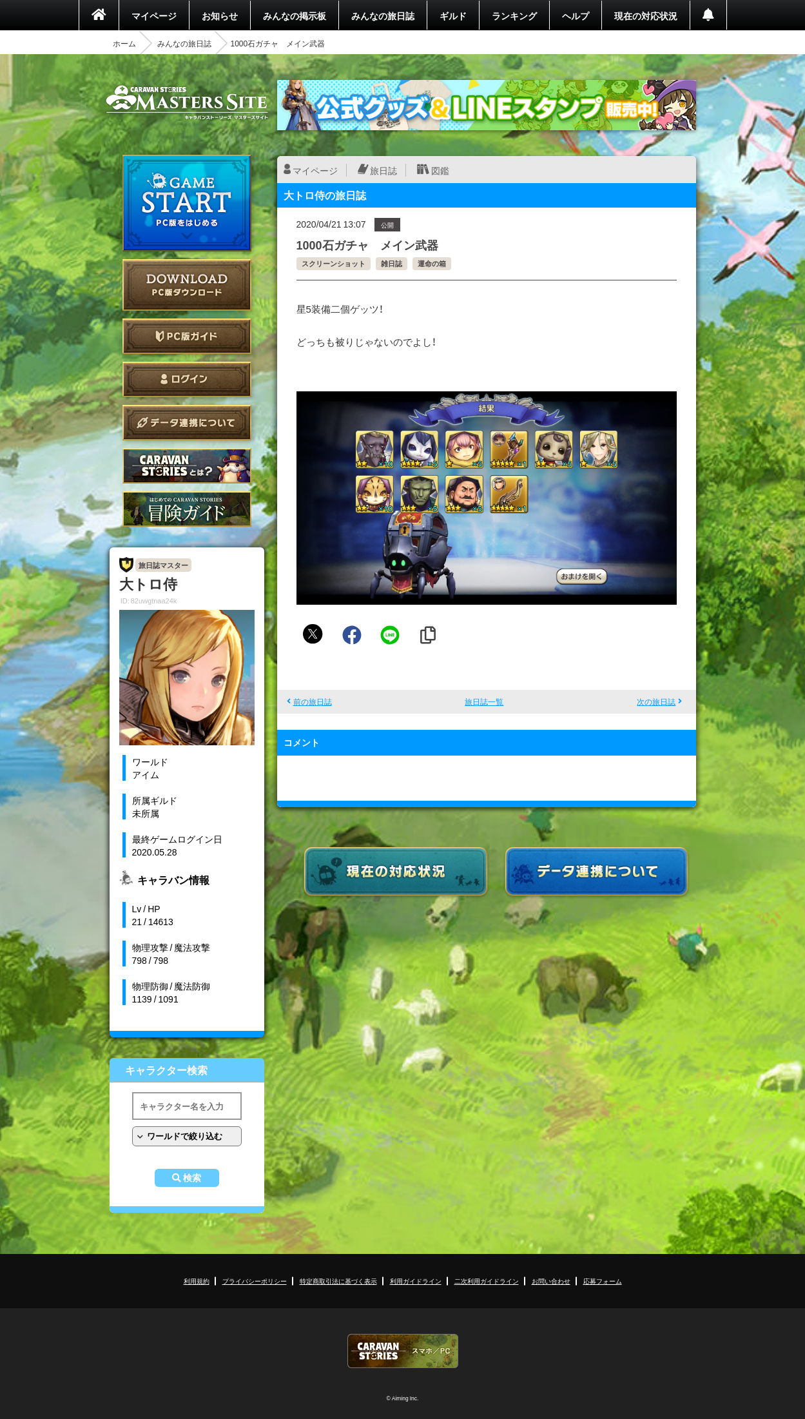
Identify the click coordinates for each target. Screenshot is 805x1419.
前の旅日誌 (312, 701)
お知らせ (220, 15)
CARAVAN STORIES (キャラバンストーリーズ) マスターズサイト (187, 102)
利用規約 (196, 1281)
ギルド (453, 15)
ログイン (186, 379)
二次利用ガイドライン (486, 1281)
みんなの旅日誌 (382, 15)
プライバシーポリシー (254, 1281)
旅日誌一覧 (484, 701)
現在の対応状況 (645, 15)
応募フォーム (602, 1281)
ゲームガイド (186, 509)
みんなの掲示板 (294, 15)
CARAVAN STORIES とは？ (186, 466)
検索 (192, 1177)
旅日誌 (383, 170)
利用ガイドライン (415, 1281)
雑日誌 (391, 263)
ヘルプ (575, 15)
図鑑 (440, 170)
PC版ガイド (186, 336)
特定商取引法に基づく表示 (338, 1281)
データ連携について (186, 422)
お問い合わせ (551, 1281)
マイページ (154, 15)
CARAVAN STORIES (402, 1351)
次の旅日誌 (656, 701)
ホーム (124, 43)
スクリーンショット (333, 263)
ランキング (514, 15)
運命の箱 (432, 263)
